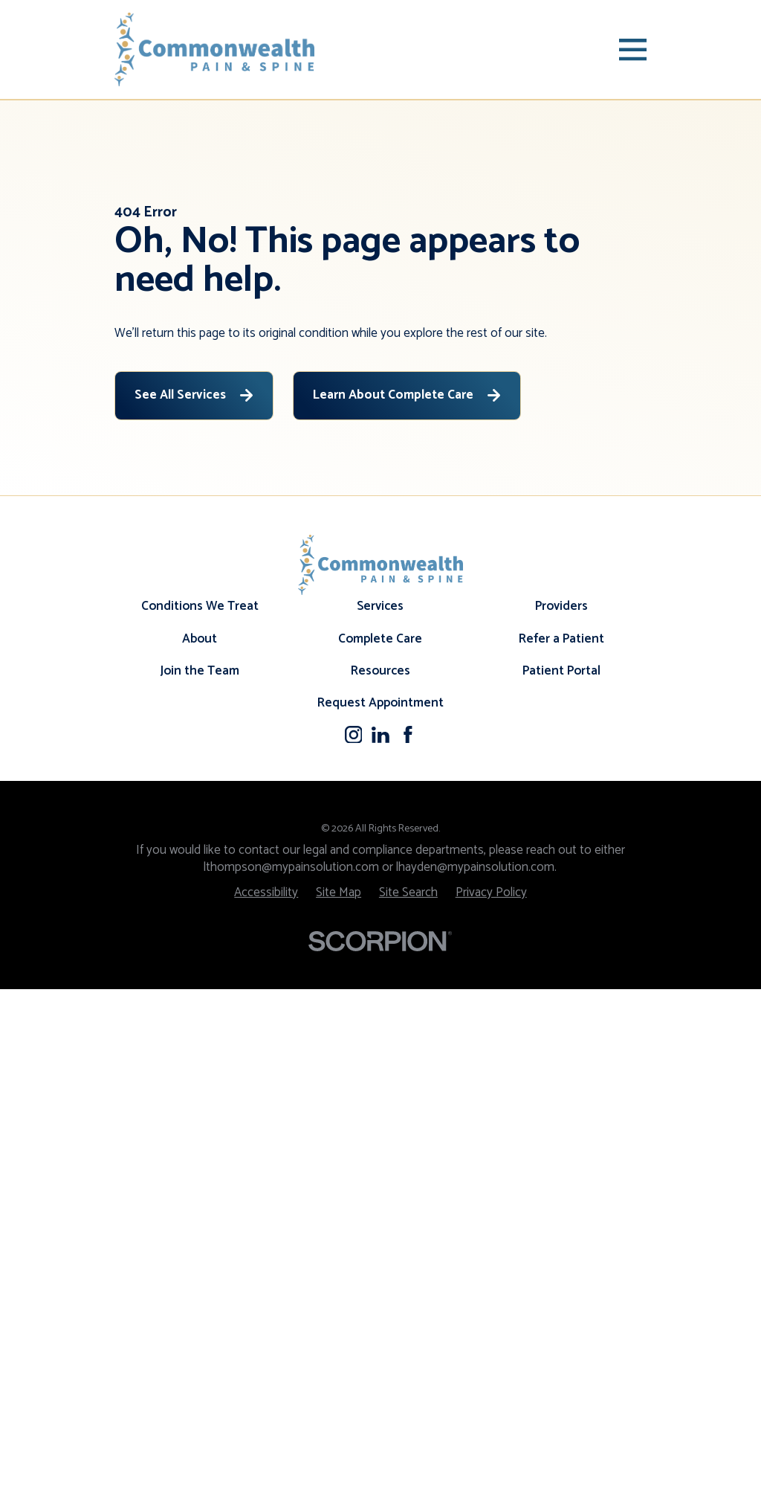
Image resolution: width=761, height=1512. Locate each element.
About (199, 1161)
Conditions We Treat (200, 1129)
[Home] (214, 49)
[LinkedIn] (380, 1257)
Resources (380, 1193)
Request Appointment (380, 1225)
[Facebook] (408, 1257)
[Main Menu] (633, 49)
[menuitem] (266, 1414)
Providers (561, 1129)
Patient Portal (561, 1193)
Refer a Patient (561, 1161)
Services (380, 1129)
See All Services (194, 395)
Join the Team (199, 1193)
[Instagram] (354, 1257)
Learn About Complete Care (406, 395)
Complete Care (380, 1161)
